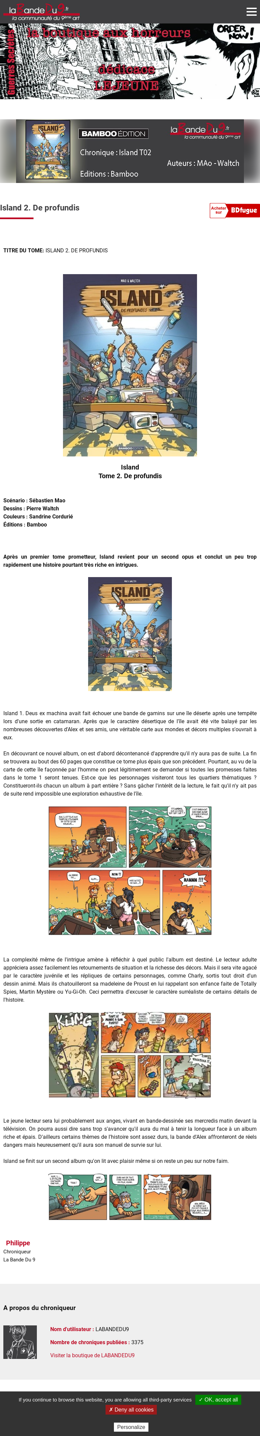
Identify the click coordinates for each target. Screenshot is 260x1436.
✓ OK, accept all (218, 1399)
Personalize (131, 1427)
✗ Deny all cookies (131, 1410)
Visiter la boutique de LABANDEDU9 (92, 1355)
